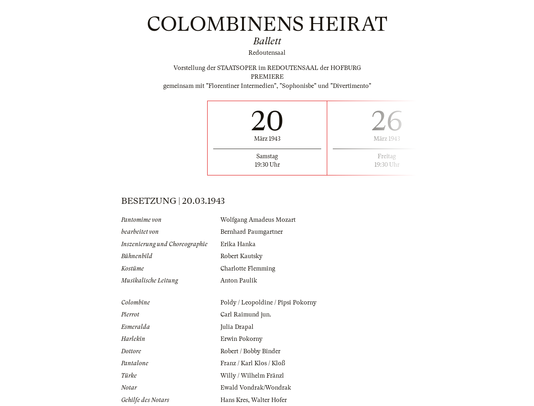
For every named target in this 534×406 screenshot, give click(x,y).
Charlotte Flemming (247, 268)
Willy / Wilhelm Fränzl (252, 375)
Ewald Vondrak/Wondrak (255, 387)
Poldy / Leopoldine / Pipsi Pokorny (268, 302)
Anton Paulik (238, 280)
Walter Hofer (269, 400)
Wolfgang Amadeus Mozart (258, 219)
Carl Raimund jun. (245, 314)
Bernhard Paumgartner (251, 231)
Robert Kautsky (241, 256)
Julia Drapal (237, 326)
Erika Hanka (238, 244)
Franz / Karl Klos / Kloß (252, 363)
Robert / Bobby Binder (250, 351)
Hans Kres (234, 400)
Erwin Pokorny (241, 338)
